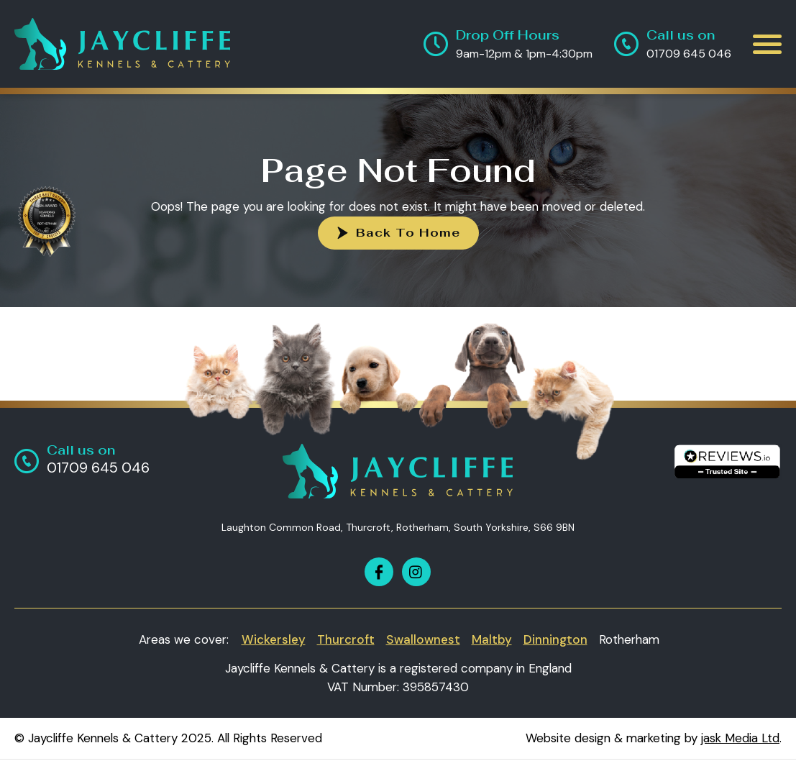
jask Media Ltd (740, 738)
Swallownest (423, 639)
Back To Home (408, 232)
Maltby (492, 639)
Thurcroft (346, 639)
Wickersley (274, 639)
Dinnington (555, 639)
